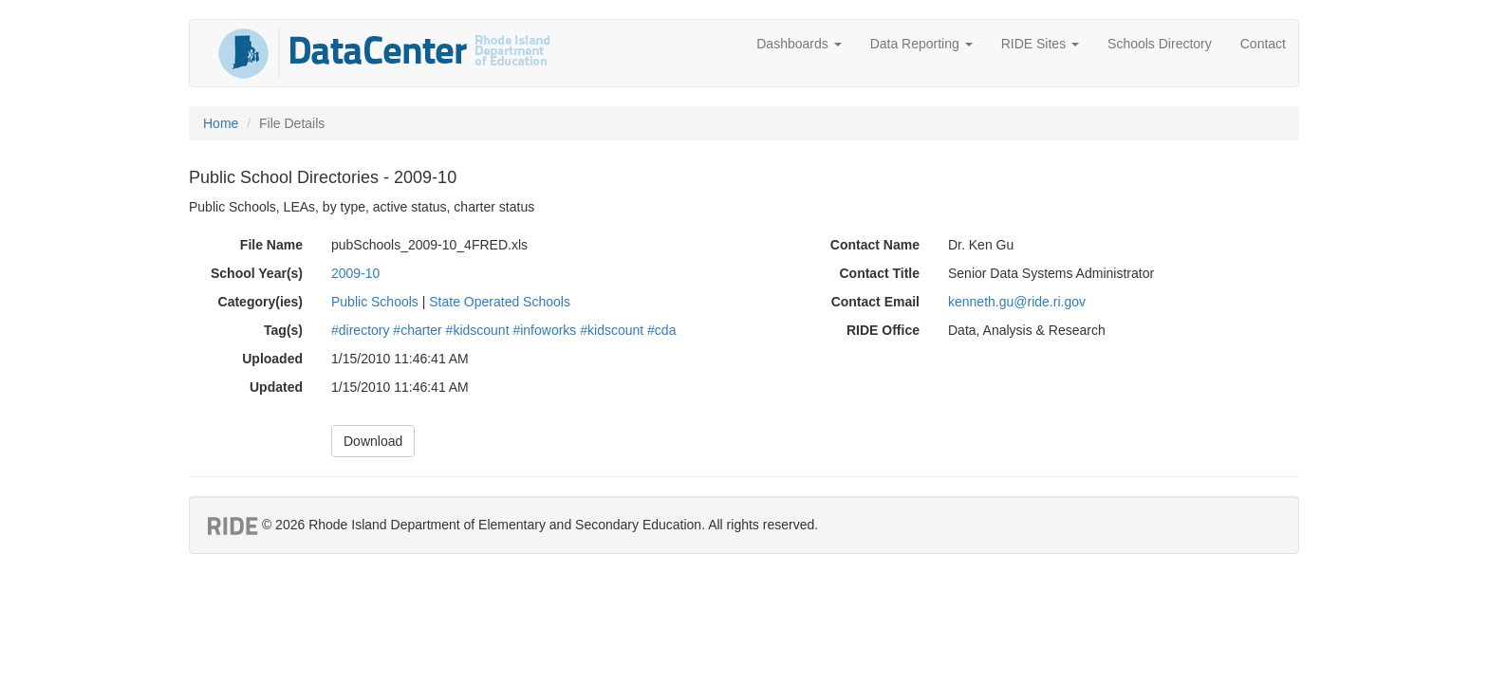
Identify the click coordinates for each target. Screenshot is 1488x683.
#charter (417, 330)
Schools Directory (1159, 43)
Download (373, 441)
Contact (1263, 43)
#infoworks (544, 330)
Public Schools (374, 301)
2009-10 (355, 273)
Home (220, 123)
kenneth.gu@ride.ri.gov (1017, 301)
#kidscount (478, 330)
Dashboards (798, 43)
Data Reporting (921, 43)
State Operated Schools (499, 301)
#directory (360, 330)
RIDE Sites (1040, 43)
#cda (661, 330)
